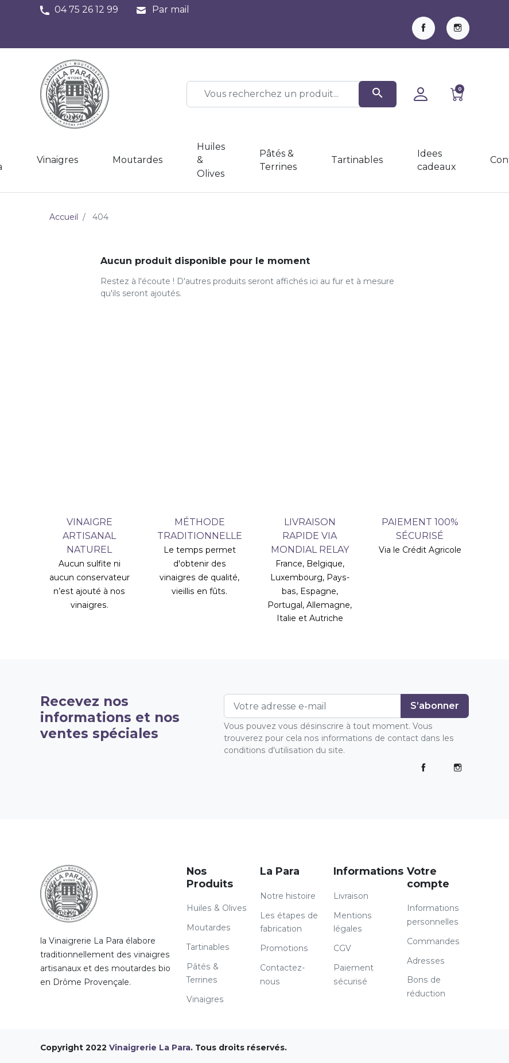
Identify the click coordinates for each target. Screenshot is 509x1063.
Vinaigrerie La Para (150, 1047)
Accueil (63, 217)
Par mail (170, 9)
